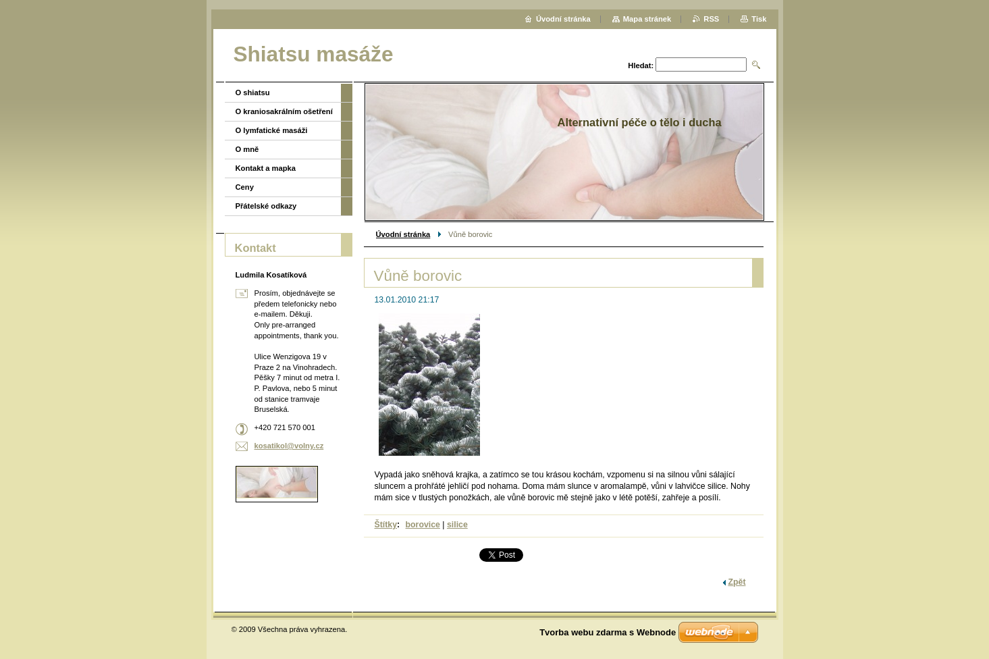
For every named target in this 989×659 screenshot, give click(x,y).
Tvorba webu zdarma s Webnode (607, 632)
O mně (247, 149)
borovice (423, 524)
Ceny (245, 187)
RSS (711, 19)
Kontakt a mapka (266, 168)
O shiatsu (253, 92)
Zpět (737, 582)
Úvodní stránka (403, 234)
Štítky (386, 524)
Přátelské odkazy (266, 206)
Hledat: (640, 65)
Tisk (758, 19)
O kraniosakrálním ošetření (284, 111)
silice (457, 524)
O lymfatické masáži (272, 130)
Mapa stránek (647, 19)
